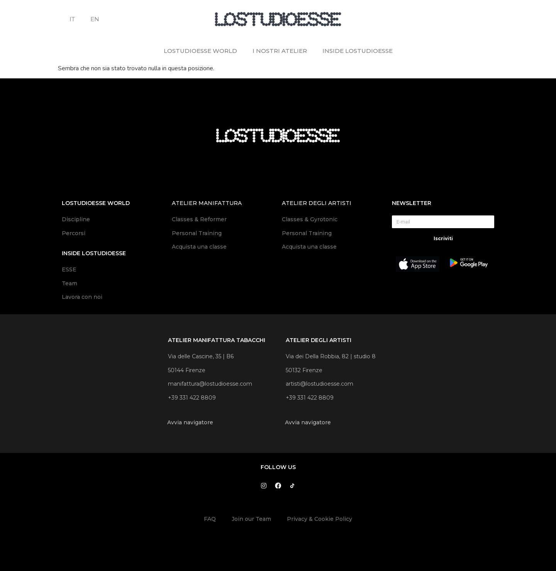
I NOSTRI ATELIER (280, 50)
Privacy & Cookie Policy (319, 518)
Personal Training (197, 233)
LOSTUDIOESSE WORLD (200, 50)
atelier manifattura (207, 203)
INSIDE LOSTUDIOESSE (357, 50)
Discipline (76, 219)
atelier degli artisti (316, 203)
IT (72, 19)
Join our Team (251, 518)
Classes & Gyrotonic (310, 219)
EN (94, 19)
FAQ (210, 518)
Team (69, 283)
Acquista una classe (199, 246)
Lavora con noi (82, 296)
